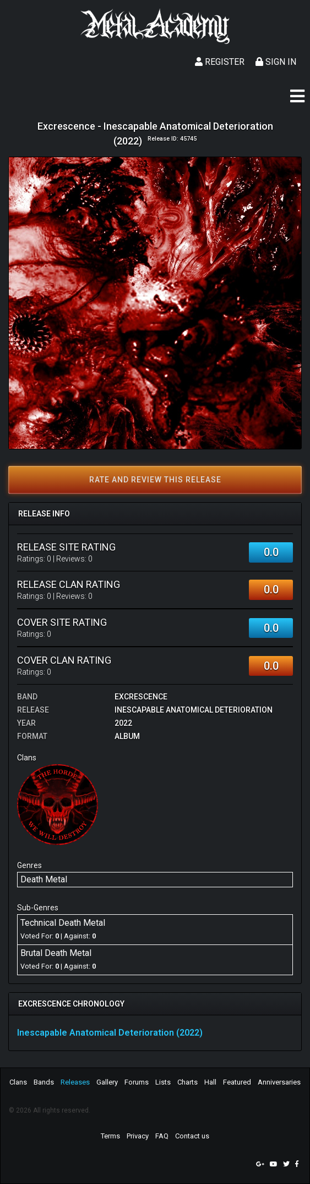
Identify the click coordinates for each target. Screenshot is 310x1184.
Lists (163, 1082)
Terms (110, 1136)
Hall (210, 1082)
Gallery (107, 1082)
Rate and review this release (155, 479)
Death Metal (43, 879)
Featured (237, 1082)
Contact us (192, 1136)
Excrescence (141, 696)
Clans (18, 1082)
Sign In (275, 62)
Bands (44, 1082)
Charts (187, 1082)
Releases (75, 1082)
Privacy (138, 1136)
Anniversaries (279, 1082)
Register (219, 62)
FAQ (161, 1136)
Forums (136, 1082)
